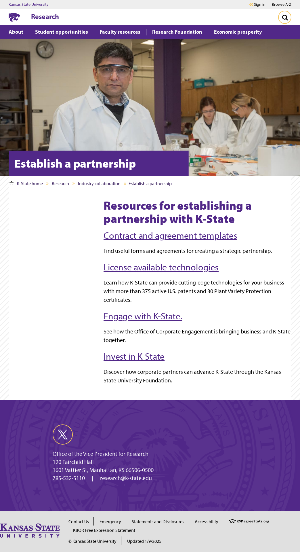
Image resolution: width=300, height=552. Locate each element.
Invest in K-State (134, 356)
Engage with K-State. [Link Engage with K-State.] (143, 316)
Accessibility (206, 521)
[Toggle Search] (284, 17)
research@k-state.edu (126, 478)
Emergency (110, 521)
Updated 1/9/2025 (144, 541)
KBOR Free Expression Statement (104, 530)
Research (45, 16)
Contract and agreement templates (170, 235)
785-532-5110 (69, 478)
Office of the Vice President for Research (100, 453)
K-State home (26, 183)
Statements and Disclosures (158, 521)
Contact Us (78, 521)
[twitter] (63, 434)
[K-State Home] (14, 17)
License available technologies (161, 267)
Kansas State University (29, 4)
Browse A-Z (281, 4)
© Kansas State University (92, 541)
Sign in (259, 4)
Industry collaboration (99, 183)
